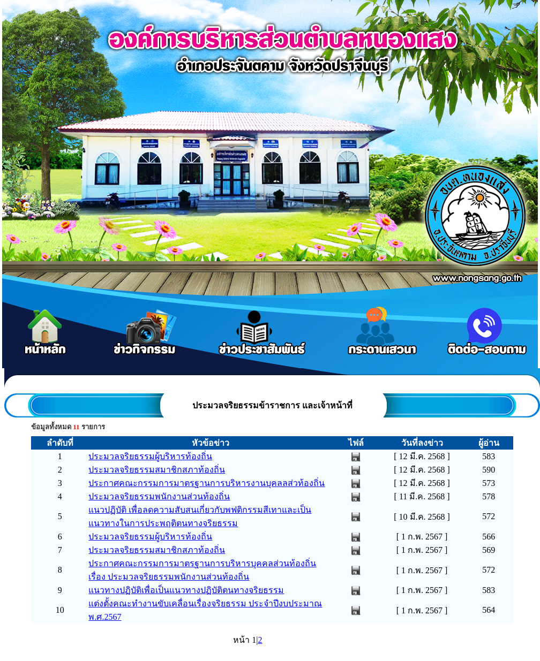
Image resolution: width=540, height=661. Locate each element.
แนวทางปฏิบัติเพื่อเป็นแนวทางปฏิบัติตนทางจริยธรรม (186, 590)
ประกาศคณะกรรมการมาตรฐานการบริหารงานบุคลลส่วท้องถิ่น (206, 483)
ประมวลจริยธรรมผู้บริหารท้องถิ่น (150, 456)
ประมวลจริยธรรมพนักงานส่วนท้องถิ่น (159, 496)
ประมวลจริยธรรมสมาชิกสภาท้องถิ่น (156, 469)
